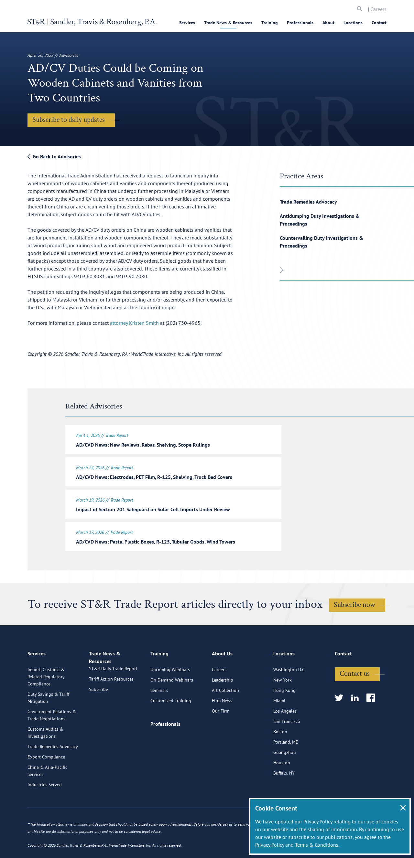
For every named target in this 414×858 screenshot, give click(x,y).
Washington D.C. (289, 693)
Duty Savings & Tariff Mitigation (48, 721)
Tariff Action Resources (111, 710)
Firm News (222, 724)
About (328, 23)
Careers (378, 9)
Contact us (355, 697)
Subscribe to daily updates (68, 119)
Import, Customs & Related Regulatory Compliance (45, 700)
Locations (353, 23)
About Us (222, 680)
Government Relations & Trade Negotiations (51, 738)
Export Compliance (46, 780)
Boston (280, 755)
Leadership (222, 703)
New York (282, 703)
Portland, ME (285, 765)
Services (187, 23)
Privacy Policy (269, 845)
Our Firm (220, 734)
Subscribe (98, 720)
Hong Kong (284, 714)
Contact (379, 23)
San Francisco (286, 745)
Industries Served (44, 808)
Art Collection (225, 714)
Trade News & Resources (228, 23)
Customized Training (170, 724)
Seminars (159, 714)
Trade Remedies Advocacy (308, 201)
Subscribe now (354, 601)
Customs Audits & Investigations (45, 756)
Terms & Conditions (316, 845)
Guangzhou (284, 776)
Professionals (300, 23)
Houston (281, 786)
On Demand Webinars (171, 703)
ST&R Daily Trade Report (113, 700)
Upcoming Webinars (170, 693)
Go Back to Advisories (54, 156)
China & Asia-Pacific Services (47, 794)
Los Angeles (285, 734)
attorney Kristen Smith (134, 323)
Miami (279, 724)
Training (269, 23)
